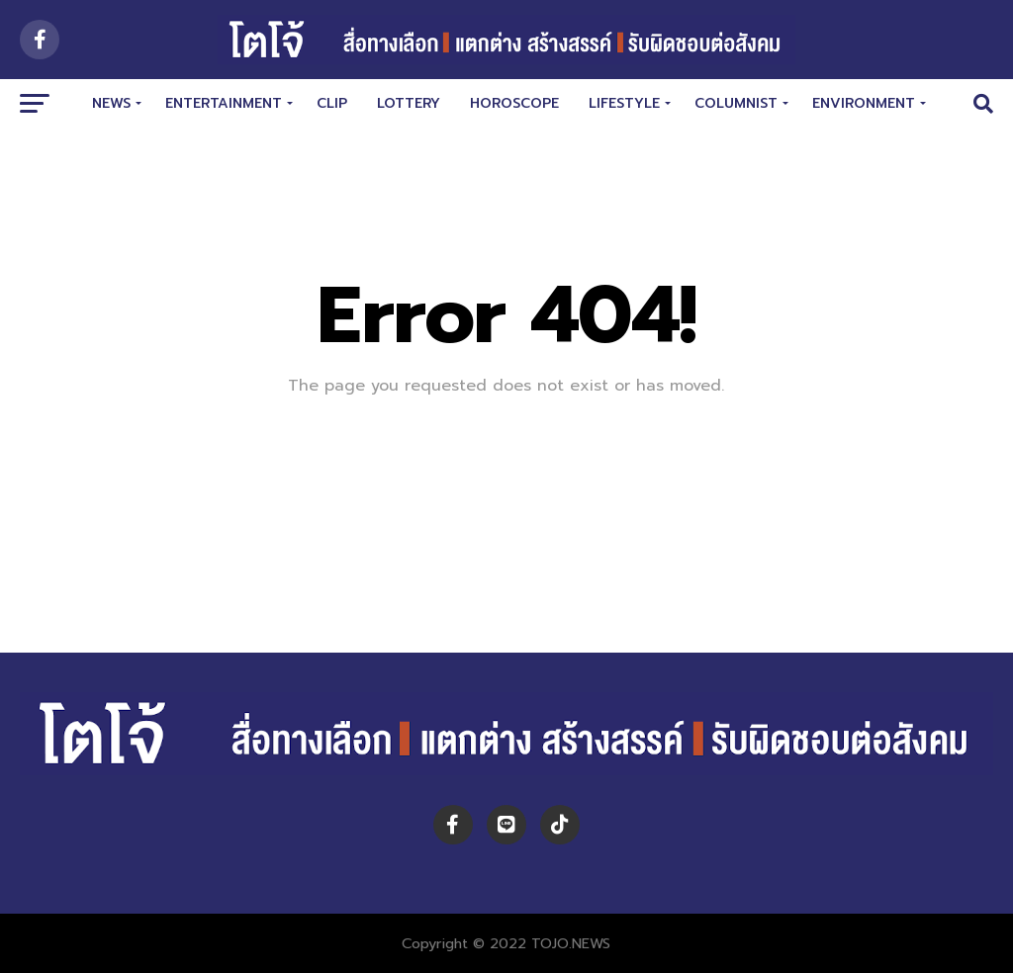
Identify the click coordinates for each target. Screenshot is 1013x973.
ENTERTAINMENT (223, 103)
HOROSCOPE (514, 103)
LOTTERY (408, 103)
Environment (863, 103)
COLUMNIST (736, 103)
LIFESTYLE (624, 103)
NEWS (111, 103)
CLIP (332, 103)
